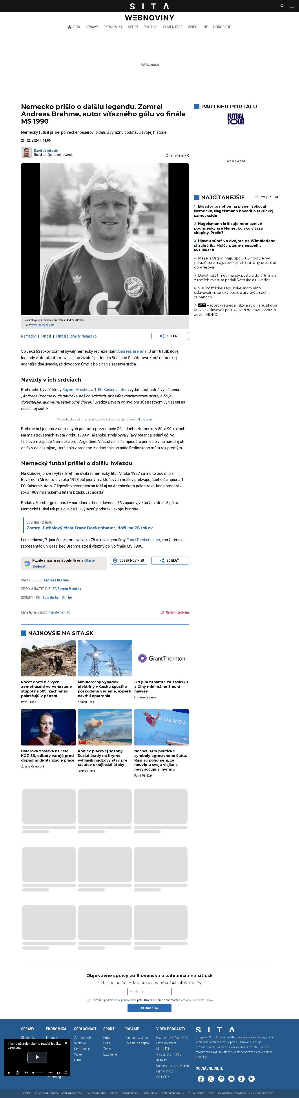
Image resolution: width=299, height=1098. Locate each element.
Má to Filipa (164, 1049)
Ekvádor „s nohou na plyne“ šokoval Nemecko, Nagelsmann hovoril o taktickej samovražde (233, 211)
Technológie (54, 1077)
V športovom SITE (168, 1054)
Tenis (107, 1049)
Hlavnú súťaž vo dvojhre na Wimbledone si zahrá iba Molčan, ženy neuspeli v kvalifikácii (235, 245)
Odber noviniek (129, 560)
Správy (92, 27)
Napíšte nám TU (59, 612)
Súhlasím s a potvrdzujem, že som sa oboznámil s (150, 1000)
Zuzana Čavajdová (32, 766)
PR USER (162, 1077)
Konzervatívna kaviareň (172, 1066)
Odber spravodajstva (72, 1093)
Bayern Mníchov (76, 389)
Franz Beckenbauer (143, 539)
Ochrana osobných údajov (201, 1093)
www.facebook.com (42, 325)
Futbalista (50, 597)
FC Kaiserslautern (113, 389)
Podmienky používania (172, 1093)
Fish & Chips (165, 1071)
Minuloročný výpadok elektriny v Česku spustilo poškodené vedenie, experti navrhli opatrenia (104, 689)
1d (256, 197)
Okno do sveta (166, 1043)
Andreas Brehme (132, 351)
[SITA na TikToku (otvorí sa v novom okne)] (241, 1079)
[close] (66, 1043)
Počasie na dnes (136, 1038)
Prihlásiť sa (149, 1008)
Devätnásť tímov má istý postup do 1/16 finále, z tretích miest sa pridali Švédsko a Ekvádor (235, 277)
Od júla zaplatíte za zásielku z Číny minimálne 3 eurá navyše (161, 686)
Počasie (151, 27)
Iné (205, 27)
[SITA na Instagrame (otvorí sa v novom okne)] (221, 1079)
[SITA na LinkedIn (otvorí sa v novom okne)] (251, 1079)
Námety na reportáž (96, 1093)
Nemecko (29, 336)
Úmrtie (67, 597)
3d (269, 197)
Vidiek (78, 1054)
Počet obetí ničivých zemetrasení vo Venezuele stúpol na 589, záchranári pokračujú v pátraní (46, 689)
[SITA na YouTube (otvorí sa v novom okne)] (231, 1079)
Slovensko (28, 1038)
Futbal (46, 336)
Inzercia (26, 1093)
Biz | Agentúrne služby (46, 1093)
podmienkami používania (119, 1000)
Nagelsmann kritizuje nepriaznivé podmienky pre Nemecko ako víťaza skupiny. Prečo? (228, 228)
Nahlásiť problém (174, 612)
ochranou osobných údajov (197, 1000)
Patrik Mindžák (143, 775)
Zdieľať (170, 336)
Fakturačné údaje (131, 1093)
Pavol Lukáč (28, 702)
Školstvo (80, 1043)
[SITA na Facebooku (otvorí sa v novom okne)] (201, 1079)
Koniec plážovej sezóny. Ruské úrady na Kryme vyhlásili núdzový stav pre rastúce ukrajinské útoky (102, 758)
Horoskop (222, 27)
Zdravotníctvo (83, 1038)
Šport (133, 27)
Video (192, 27)
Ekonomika (113, 27)
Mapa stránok (151, 1093)
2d (263, 197)
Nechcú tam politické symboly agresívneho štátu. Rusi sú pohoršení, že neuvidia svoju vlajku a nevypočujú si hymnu (160, 760)
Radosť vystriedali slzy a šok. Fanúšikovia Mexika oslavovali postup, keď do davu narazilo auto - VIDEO (235, 310)
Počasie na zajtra (136, 1043)
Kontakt (114, 1093)
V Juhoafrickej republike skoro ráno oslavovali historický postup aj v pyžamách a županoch (232, 293)
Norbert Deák (86, 702)
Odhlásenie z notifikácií (261, 1093)
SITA (73, 27)
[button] (291, 6)
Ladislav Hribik (86, 771)
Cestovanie (82, 1049)
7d (276, 197)
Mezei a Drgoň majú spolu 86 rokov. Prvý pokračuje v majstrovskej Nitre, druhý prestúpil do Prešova (235, 263)
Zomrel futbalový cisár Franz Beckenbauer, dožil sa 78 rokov (89, 528)
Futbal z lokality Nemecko (76, 336)
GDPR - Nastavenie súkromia (232, 1093)
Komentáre (172, 27)
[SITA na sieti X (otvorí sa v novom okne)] (211, 1079)
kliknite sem (145, 419)
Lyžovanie (110, 1054)
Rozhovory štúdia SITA (172, 1038)
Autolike (162, 1060)
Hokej (107, 1043)
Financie (52, 1038)
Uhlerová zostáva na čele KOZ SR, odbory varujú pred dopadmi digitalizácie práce (48, 755)
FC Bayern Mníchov (67, 589)
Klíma (78, 1060)
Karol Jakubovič (46, 150)
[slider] (38, 1072)
